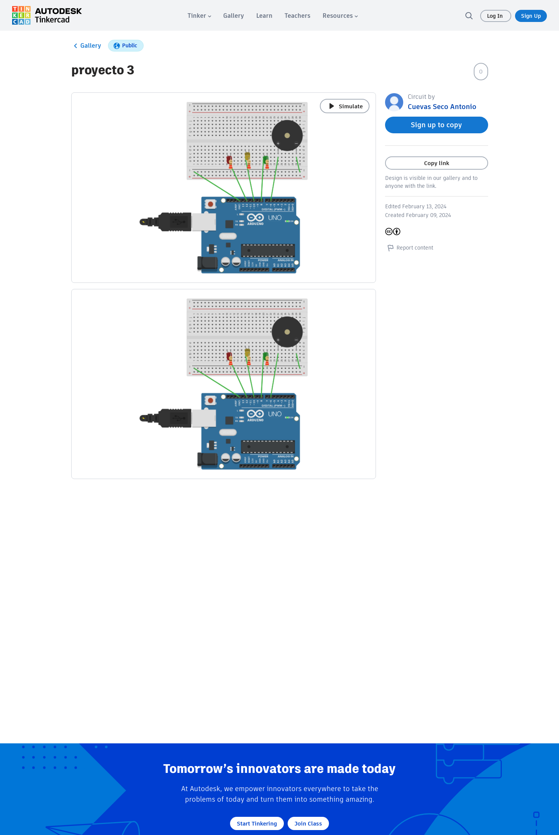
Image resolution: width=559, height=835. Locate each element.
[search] (468, 15)
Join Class (308, 823)
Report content (409, 247)
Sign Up (531, 16)
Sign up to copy (436, 125)
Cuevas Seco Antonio (442, 106)
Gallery (86, 45)
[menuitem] (199, 16)
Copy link (436, 163)
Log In (495, 16)
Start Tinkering (257, 823)
